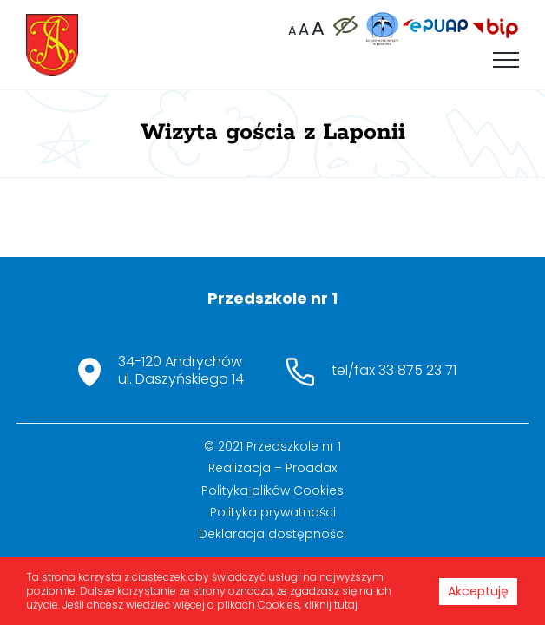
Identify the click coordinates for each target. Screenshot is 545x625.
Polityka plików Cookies (272, 529)
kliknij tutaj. (331, 604)
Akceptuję (478, 591)
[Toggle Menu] (506, 60)
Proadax (311, 507)
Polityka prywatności (273, 551)
